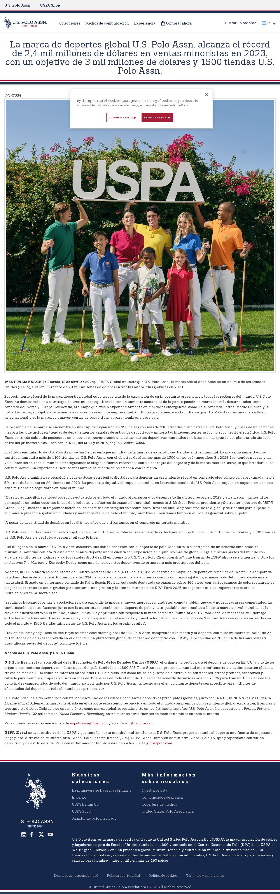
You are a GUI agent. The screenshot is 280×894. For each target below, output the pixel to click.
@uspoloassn (142, 723)
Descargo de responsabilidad (76, 875)
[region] (141, 109)
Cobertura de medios (159, 804)
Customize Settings (122, 117)
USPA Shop (50, 5)
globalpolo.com (159, 743)
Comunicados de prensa (162, 797)
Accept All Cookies (157, 117)
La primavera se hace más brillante (101, 790)
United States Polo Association (168, 811)
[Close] (206, 95)
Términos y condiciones (205, 875)
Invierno (79, 797)
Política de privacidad (123, 875)
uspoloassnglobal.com (89, 723)
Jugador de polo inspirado (94, 818)
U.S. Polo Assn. (17, 5)
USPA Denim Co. (85, 804)
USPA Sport (81, 811)
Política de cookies (163, 875)
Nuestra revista (154, 790)
